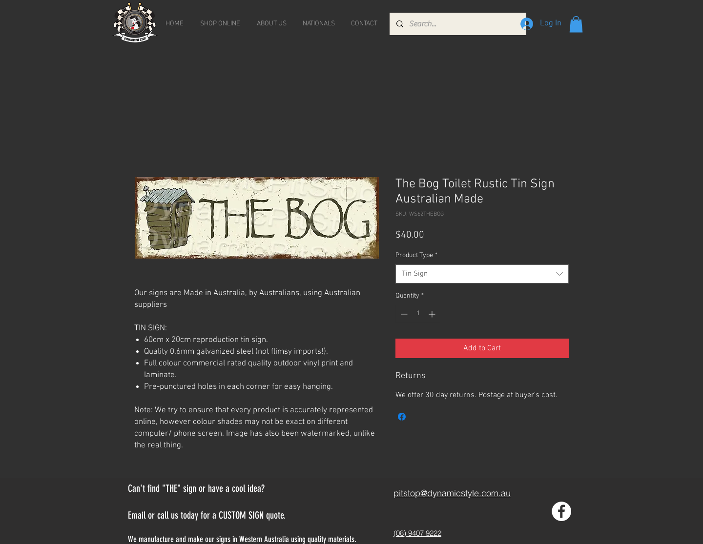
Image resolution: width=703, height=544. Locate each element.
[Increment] (433, 313)
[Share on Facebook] (402, 417)
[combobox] (482, 273)
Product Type (416, 255)
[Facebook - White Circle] (561, 511)
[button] (576, 24)
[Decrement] (403, 313)
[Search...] (457, 24)
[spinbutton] (418, 313)
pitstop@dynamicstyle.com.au (452, 493)
